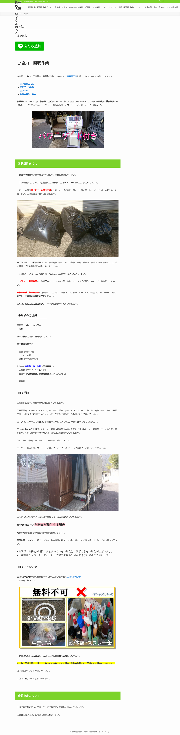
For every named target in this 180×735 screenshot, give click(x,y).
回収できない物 (74, 577)
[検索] (163, 1)
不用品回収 (72, 76)
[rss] (160, 1)
